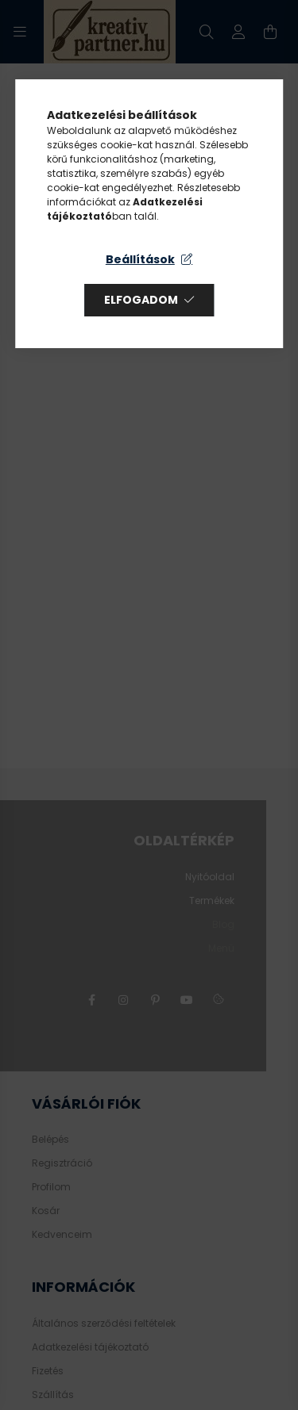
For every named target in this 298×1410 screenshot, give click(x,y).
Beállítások (140, 259)
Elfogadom (141, 300)
